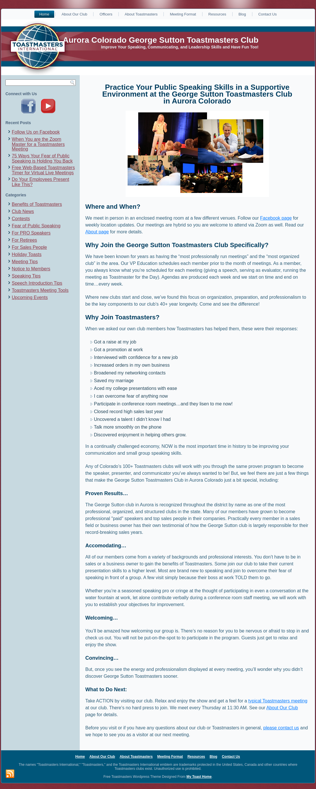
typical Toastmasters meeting (277, 700)
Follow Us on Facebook (36, 132)
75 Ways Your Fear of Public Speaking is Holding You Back (42, 158)
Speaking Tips (26, 276)
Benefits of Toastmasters (37, 204)
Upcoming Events (30, 297)
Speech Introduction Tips (37, 283)
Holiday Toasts (27, 254)
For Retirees (24, 240)
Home (44, 14)
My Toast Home (199, 777)
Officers (106, 14)
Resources (217, 14)
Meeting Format (183, 14)
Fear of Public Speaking (36, 225)
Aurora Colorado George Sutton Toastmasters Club (160, 40)
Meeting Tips (25, 261)
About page (97, 231)
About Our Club (74, 14)
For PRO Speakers (31, 233)
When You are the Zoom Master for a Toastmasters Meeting (38, 144)
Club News (23, 211)
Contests (21, 218)
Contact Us (267, 14)
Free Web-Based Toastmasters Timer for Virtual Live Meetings (43, 170)
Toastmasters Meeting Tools (40, 290)
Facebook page (276, 218)
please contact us (281, 727)
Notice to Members (31, 268)
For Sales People (29, 247)
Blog (242, 14)
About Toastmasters (141, 14)
